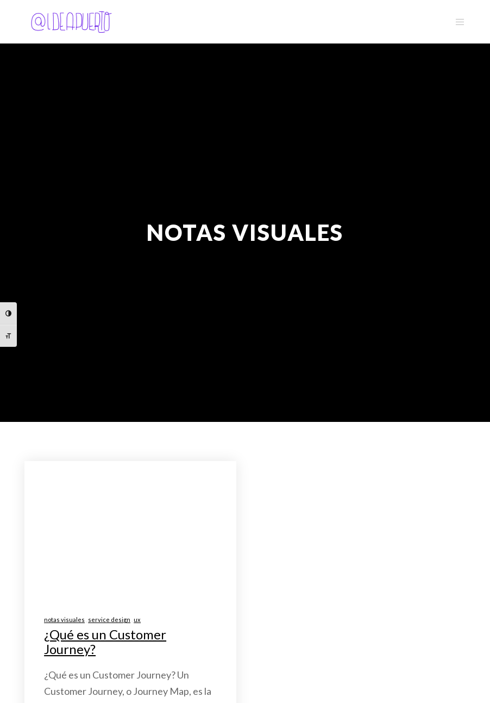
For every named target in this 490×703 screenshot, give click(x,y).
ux (137, 619)
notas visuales (64, 619)
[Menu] (456, 21)
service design (109, 619)
